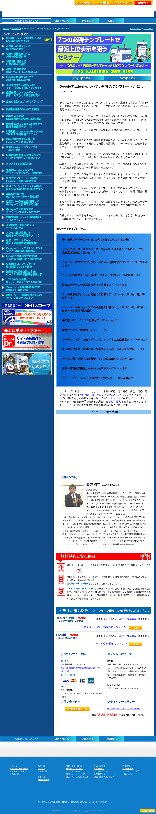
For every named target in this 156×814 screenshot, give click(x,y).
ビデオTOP (16, 29)
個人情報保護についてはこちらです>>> (123, 708)
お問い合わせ (127, 774)
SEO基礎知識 (99, 766)
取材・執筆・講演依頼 (75, 766)
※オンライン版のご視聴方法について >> (104, 627)
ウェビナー (42, 774)
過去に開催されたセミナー (105, 777)
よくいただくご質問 (130, 771)
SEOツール (99, 769)
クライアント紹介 (73, 771)
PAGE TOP (147, 811)
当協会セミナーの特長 (19, 769)
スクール (107, 745)
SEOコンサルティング (75, 774)
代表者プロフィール (74, 769)
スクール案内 (127, 769)
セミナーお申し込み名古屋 (69, 745)
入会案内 (126, 766)
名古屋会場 (42, 771)
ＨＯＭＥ (13, 766)
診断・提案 (115, 401)
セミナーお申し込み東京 (22, 745)
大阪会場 (41, 769)
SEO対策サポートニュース (105, 774)
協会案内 (145, 745)
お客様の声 (126, 745)
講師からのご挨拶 (17, 771)
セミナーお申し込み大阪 (51, 745)
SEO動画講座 (43, 780)
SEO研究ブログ (100, 771)
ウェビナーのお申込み (87, 745)
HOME (6, 29)
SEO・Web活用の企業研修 (77, 777)
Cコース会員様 (128, 619)
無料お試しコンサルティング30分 (98, 395)
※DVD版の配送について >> (111, 643)
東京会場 (41, 766)
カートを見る (135, 29)
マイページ (148, 29)
